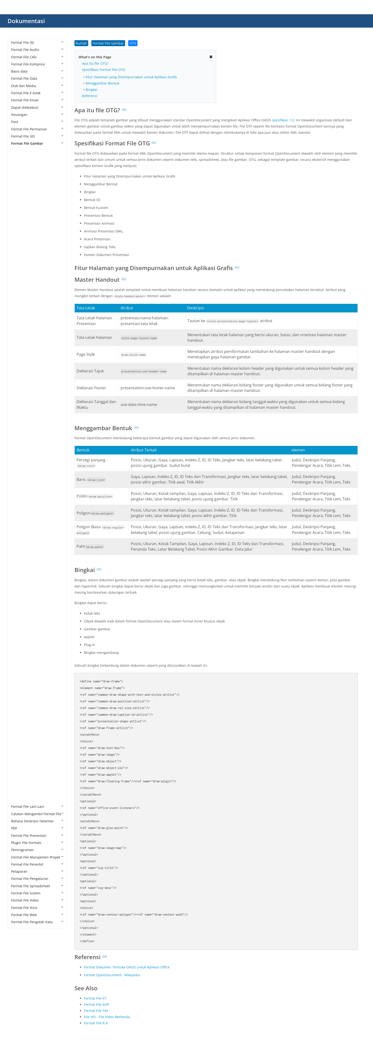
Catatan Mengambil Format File (37, 814)
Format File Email (37, 100)
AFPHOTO (23, 158)
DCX (19, 345)
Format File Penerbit (37, 864)
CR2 (19, 294)
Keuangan (37, 114)
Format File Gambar (37, 143)
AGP (19, 179)
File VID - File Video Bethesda (107, 1017)
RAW (19, 720)
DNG (19, 381)
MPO (20, 590)
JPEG (19, 532)
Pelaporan (37, 871)
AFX (19, 165)
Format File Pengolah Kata (37, 922)
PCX (19, 641)
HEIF (19, 468)
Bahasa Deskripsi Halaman (37, 821)
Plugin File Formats (37, 842)
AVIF (19, 222)
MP (18, 583)
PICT (19, 655)
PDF (37, 828)
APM (19, 194)
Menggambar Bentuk (102, 83)
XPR (19, 799)
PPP (19, 669)
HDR (19, 453)
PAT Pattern (25, 626)
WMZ (20, 785)
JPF (18, 539)
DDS (19, 352)
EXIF (19, 410)
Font (37, 121)
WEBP (20, 770)
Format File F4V (96, 1010)
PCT (19, 633)
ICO (19, 482)
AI (17, 186)
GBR (19, 439)
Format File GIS (37, 136)
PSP (19, 691)
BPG (19, 251)
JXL (18, 561)
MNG (20, 576)
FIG (18, 417)
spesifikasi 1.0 (283, 120)
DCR (19, 338)
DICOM (21, 367)
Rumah (81, 43)
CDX (19, 266)
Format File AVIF (96, 1004)
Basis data (37, 71)
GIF (18, 446)
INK (19, 489)
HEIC (19, 460)
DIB (18, 359)
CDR (19, 258)
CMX (19, 280)
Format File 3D (37, 42)
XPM (19, 792)
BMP (19, 244)
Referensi (89, 96)
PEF (18, 648)
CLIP (19, 273)
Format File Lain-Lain (37, 806)
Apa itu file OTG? (95, 63)
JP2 (18, 518)
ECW (19, 388)
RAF (19, 713)
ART (19, 208)
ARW (19, 215)
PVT (19, 705)
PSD (19, 684)
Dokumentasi (26, 21)
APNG (20, 201)
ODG (19, 604)
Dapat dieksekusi (37, 107)
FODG (20, 431)
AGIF (19, 172)
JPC (18, 525)
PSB (19, 677)
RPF (19, 727)
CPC (19, 287)
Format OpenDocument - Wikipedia (112, 975)
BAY (19, 230)
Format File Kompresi (37, 64)
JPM (19, 547)
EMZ (19, 403)
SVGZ (20, 742)
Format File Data (37, 78)
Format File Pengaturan (37, 878)
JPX (18, 554)
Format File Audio (37, 49)
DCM (20, 331)
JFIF (18, 511)
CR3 (19, 302)
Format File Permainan (37, 129)
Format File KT (95, 998)
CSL (19, 309)
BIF (18, 237)
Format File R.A (96, 1023)
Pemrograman (37, 850)
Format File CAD (37, 57)
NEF (19, 597)
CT (18, 316)
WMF (20, 777)
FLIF (19, 424)
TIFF (19, 763)
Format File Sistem (37, 893)
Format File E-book (37, 93)
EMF (19, 396)
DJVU (20, 374)
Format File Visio (37, 907)
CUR (19, 323)
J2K (18, 504)
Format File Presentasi (37, 835)
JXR (18, 569)
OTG (19, 612)
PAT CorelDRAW (28, 619)
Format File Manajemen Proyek (37, 857)
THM (19, 756)
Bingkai (91, 89)
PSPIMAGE (24, 698)
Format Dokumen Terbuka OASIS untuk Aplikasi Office (127, 967)
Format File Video (37, 900)
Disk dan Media (37, 86)
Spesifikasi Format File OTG (103, 69)
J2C (18, 496)
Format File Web (37, 914)
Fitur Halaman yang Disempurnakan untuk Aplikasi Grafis (131, 77)
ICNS (20, 475)
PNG (19, 662)
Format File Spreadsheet (37, 886)
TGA (19, 749)
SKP (19, 734)
